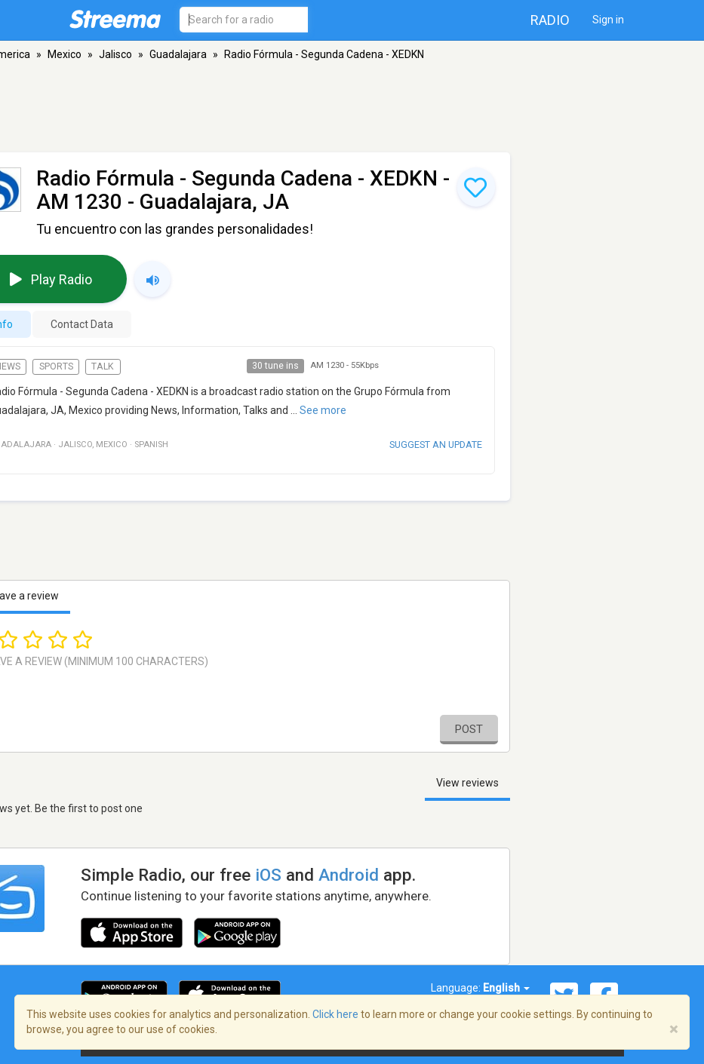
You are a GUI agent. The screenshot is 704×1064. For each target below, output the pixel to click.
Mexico (64, 54)
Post (469, 729)
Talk (102, 366)
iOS (268, 875)
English (506, 988)
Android (348, 875)
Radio (550, 20)
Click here (335, 1014)
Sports (56, 366)
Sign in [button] (608, 20)
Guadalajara (178, 54)
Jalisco (115, 54)
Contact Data (82, 324)
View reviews (467, 783)
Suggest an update (435, 444)
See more (323, 410)
